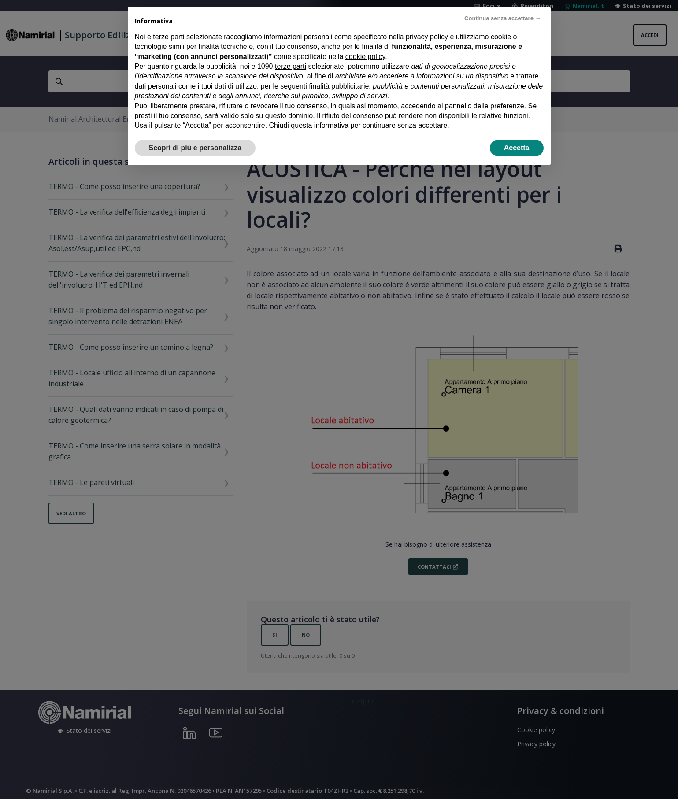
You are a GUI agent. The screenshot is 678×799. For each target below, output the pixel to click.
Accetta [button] (517, 148)
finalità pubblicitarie (339, 86)
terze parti (290, 66)
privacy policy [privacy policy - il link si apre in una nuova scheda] (427, 37)
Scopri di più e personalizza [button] (195, 148)
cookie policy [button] (365, 56)
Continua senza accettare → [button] (502, 18)
